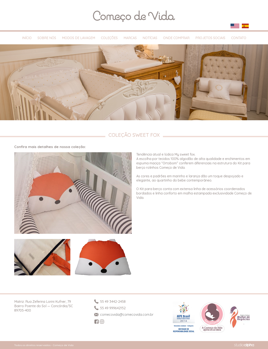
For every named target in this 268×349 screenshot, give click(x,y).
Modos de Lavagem (78, 38)
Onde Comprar (176, 38)
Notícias (150, 38)
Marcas (130, 38)
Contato (238, 38)
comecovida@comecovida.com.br (123, 314)
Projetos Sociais (210, 38)
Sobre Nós (46, 38)
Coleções (109, 38)
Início (27, 38)
